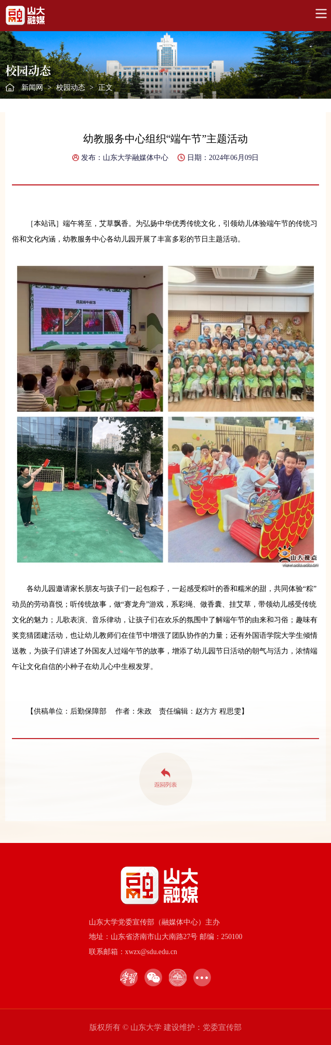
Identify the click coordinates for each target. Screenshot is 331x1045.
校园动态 (70, 87)
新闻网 (32, 87)
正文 (105, 87)
